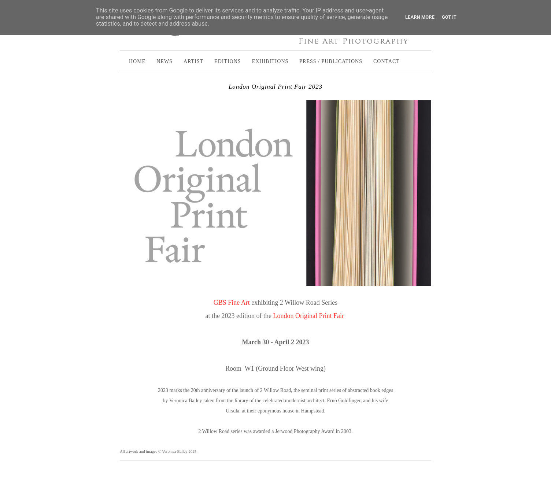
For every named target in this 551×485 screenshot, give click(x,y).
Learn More (419, 17)
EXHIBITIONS (270, 61)
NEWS (164, 61)
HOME (137, 61)
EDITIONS (227, 61)
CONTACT (386, 61)
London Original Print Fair (309, 315)
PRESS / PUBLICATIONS (330, 61)
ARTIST (193, 61)
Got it (449, 17)
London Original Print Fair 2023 (275, 86)
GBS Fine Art (232, 302)
